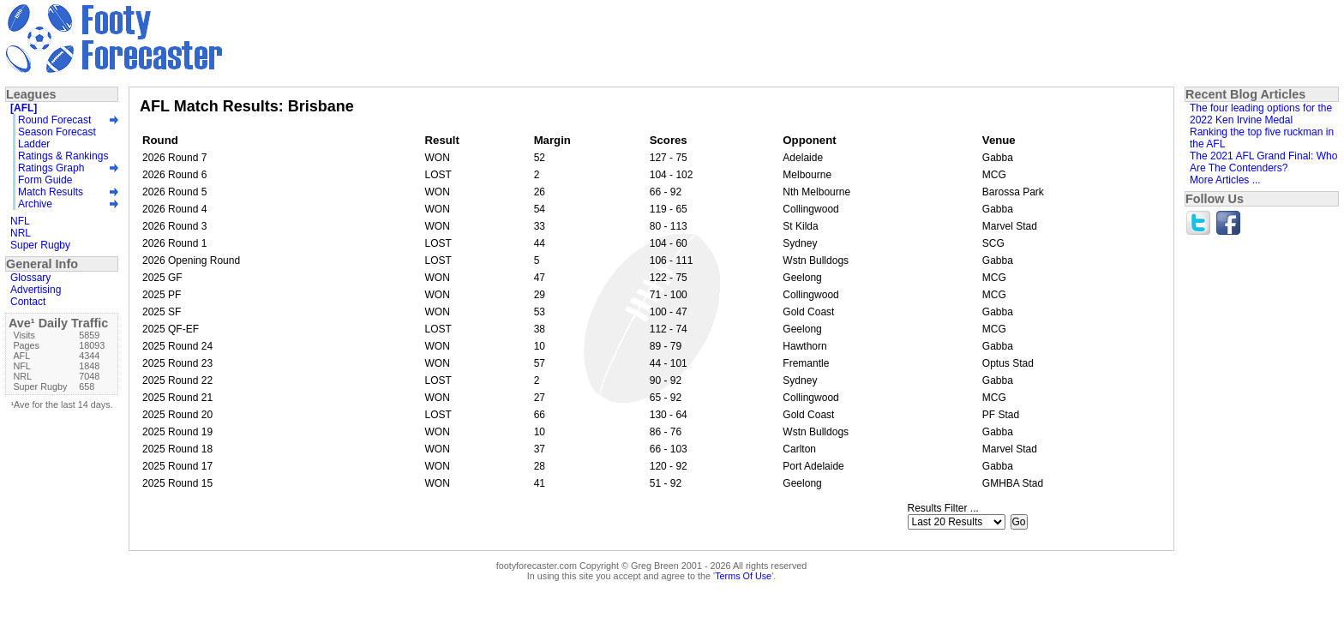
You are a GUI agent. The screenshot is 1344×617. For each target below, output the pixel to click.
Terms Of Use (743, 576)
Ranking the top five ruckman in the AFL (1262, 138)
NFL (20, 221)
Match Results (50, 192)
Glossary (30, 278)
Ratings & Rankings (63, 156)
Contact (27, 302)
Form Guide (45, 180)
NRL (20, 233)
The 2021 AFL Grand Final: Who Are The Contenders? (1263, 162)
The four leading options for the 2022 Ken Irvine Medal (1261, 114)
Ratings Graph (51, 168)
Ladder (34, 144)
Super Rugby (40, 245)
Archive (35, 204)
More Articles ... (1225, 180)
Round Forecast (54, 120)
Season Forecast (57, 132)
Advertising (35, 290)
